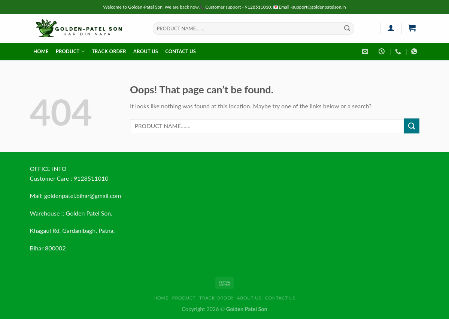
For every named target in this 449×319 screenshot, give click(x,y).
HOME (41, 51)
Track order (109, 51)
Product (70, 51)
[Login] (391, 27)
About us (145, 51)
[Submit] (347, 28)
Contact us (180, 51)
